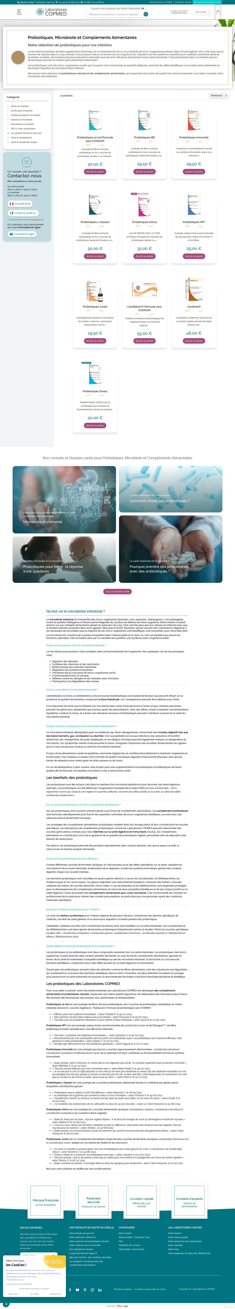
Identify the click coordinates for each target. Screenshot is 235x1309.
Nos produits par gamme (81, 1233)
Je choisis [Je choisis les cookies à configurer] (34, 1294)
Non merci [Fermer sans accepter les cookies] (13, 1294)
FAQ (121, 1241)
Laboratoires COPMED (160, 2)
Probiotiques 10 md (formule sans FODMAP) (95, 139)
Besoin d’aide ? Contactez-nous (134, 1237)
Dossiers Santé (183, 2)
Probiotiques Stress (95, 391)
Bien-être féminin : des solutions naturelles (90, 1257)
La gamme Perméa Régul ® (83, 1253)
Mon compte (125, 1233)
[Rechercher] (117, 14)
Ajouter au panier (95, 171)
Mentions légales (123, 1289)
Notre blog (173, 1249)
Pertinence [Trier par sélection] (219, 95)
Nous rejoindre (175, 1245)
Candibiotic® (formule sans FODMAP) (144, 308)
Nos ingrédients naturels (81, 1249)
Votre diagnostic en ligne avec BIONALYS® (189, 1253)
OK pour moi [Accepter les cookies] (55, 1294)
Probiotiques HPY (194, 222)
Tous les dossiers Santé (117, 591)
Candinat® (194, 306)
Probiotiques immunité (193, 137)
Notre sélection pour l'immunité (84, 1245)
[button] (6, 1304)
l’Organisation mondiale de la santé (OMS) (121, 788)
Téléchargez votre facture (131, 1249)
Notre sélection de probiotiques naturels (89, 1241)
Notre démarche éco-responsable (185, 1241)
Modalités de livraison (129, 1245)
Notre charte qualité (178, 1237)
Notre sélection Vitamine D (82, 1237)
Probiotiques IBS (144, 137)
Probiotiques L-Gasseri (95, 222)
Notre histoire (174, 1233)
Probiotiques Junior (95, 306)
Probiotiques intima (144, 222)
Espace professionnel (208, 2)
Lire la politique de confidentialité (19, 1284)
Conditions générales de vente (150, 1289)
